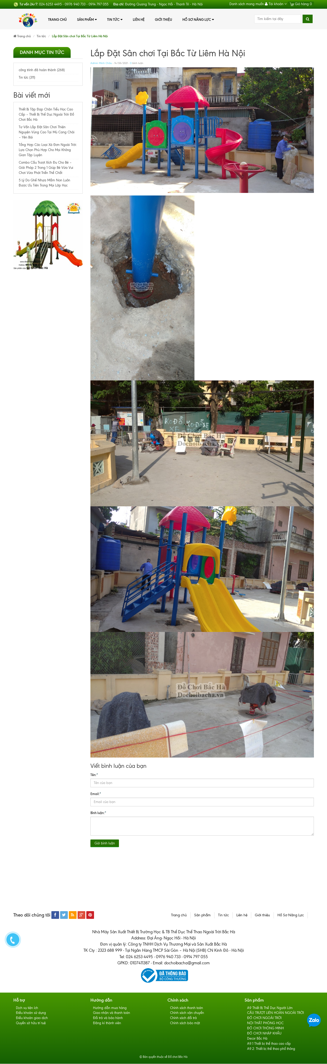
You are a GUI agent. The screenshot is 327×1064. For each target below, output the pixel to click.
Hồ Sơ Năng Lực (198, 19)
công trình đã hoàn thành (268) (42, 70)
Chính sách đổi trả (183, 1018)
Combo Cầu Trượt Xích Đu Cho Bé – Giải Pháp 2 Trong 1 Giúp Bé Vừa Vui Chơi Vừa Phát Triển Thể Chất (46, 168)
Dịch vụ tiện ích (27, 1008)
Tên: (94, 774)
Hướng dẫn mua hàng (110, 1008)
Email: (95, 793)
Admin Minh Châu (101, 63)
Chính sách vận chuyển (187, 1013)
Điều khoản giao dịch (32, 1018)
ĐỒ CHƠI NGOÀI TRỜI (264, 1018)
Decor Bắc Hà (257, 1039)
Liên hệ (139, 19)
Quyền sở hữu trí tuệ (31, 1023)
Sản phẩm (87, 19)
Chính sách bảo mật (185, 1023)
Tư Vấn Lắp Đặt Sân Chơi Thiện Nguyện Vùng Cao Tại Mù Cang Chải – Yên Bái (46, 132)
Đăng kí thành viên (107, 1023)
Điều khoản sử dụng (31, 1013)
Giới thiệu (163, 19)
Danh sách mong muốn (246, 4)
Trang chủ (57, 19)
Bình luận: (98, 812)
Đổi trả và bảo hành (108, 1018)
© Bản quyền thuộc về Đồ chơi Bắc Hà (163, 1057)
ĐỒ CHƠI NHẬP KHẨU (264, 1033)
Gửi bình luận (105, 843)
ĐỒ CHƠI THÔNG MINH (265, 1028)
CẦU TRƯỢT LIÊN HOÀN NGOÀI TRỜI (275, 1013)
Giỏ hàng (301, 4)
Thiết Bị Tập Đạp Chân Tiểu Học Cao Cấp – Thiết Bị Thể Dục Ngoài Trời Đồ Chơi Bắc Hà (46, 114)
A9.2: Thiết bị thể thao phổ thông (271, 1049)
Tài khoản (276, 4)
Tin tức (115, 19)
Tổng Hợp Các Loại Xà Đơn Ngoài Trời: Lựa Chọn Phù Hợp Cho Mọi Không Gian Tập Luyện (48, 150)
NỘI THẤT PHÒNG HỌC (265, 1023)
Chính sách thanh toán (186, 1008)
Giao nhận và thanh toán (111, 1013)
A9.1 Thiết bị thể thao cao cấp (269, 1044)
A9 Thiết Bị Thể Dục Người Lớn (270, 1008)
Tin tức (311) (27, 77)
